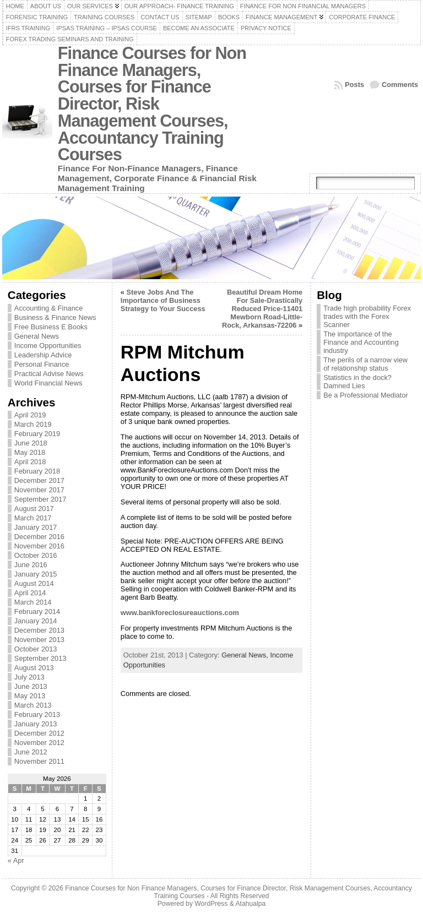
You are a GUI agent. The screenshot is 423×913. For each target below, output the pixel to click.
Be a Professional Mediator (365, 395)
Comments (400, 84)
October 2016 (35, 555)
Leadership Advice (43, 355)
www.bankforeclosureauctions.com (180, 612)
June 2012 (30, 752)
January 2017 (35, 527)
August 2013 (34, 668)
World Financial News (48, 383)
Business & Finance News (55, 317)
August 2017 (34, 508)
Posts (354, 84)
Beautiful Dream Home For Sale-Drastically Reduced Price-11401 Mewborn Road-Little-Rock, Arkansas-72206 (262, 308)
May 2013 (29, 696)
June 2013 (30, 686)
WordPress (210, 903)
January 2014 (35, 621)
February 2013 (37, 714)
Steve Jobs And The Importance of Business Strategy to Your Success (163, 300)
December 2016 (39, 536)
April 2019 (30, 415)
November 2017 (39, 490)
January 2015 (35, 574)
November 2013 (39, 639)
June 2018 (30, 443)
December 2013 (39, 630)
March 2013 (33, 705)
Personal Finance (41, 364)
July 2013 (29, 677)
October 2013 (35, 649)
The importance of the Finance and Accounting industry (361, 342)
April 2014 (30, 593)
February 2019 (37, 434)
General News (36, 336)
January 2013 (35, 724)
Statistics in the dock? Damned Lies (357, 381)
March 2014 (33, 602)
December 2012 (39, 733)
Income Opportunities (48, 345)
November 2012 (39, 742)
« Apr (16, 860)
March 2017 (33, 518)
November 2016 (39, 546)
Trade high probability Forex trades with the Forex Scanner (367, 316)
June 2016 (30, 565)
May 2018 (29, 452)
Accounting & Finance (48, 308)
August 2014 (34, 583)
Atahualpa (250, 903)
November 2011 (39, 761)
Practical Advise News (49, 373)
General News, (245, 655)
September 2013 (40, 658)
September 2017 (40, 499)
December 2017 (39, 480)
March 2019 (33, 424)
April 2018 (30, 462)
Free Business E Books (51, 327)
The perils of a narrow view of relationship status (365, 364)
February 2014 (37, 611)
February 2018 (37, 471)
